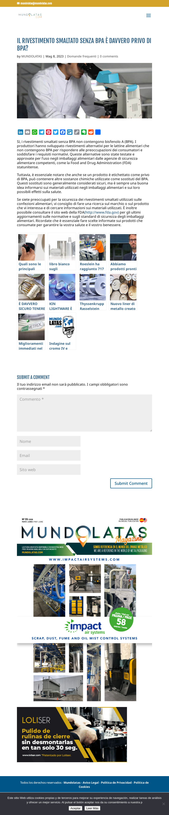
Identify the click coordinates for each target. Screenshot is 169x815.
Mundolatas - (73, 783)
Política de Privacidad (116, 783)
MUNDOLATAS (31, 56)
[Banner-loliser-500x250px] (72, 760)
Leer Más (92, 808)
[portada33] (84, 704)
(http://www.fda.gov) (101, 212)
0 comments (109, 56)
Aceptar (75, 808)
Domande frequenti (81, 56)
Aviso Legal (91, 783)
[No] (163, 804)
